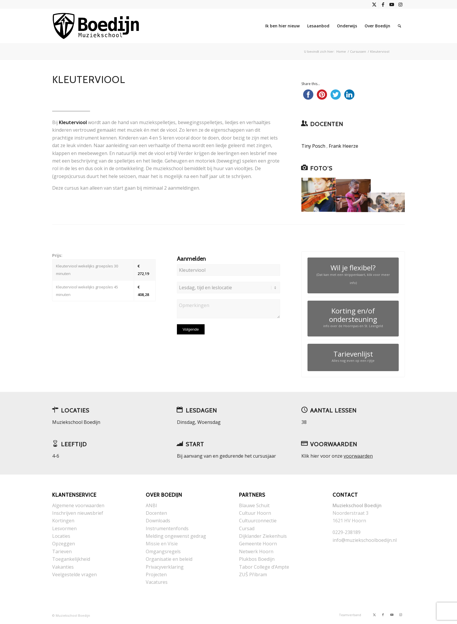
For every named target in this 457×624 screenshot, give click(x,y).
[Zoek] (399, 26)
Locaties (61, 536)
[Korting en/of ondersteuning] (353, 318)
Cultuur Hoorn (255, 513)
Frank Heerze (343, 146)
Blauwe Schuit (254, 505)
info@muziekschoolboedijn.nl (365, 540)
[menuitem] (282, 26)
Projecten (156, 574)
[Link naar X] (374, 4)
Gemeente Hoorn (258, 543)
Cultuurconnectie (258, 520)
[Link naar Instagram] (400, 4)
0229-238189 (347, 532)
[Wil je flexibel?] (353, 275)
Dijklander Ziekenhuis (263, 536)
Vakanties (63, 567)
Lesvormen (64, 528)
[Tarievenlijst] (353, 357)
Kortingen (63, 520)
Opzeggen (63, 543)
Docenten (156, 513)
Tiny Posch (313, 146)
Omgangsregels (163, 551)
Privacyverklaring (165, 567)
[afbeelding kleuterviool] (353, 195)
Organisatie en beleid (169, 559)
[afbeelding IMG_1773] (318, 195)
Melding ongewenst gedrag (176, 536)
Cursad (246, 528)
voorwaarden (358, 456)
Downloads (158, 520)
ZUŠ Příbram (253, 574)
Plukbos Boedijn (257, 559)
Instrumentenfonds (167, 528)
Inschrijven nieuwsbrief (77, 513)
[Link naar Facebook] (383, 4)
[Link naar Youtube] (391, 4)
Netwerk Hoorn (256, 551)
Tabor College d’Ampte (264, 567)
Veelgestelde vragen (74, 574)
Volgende (191, 329)
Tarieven (62, 551)
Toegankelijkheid (71, 559)
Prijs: (57, 255)
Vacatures (157, 582)
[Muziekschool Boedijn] (96, 26)
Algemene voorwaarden (78, 505)
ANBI (151, 505)
